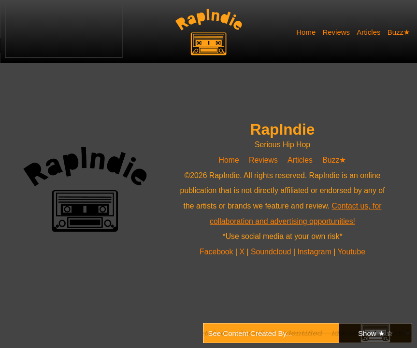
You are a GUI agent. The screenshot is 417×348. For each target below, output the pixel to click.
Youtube (351, 252)
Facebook (217, 252)
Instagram (315, 252)
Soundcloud (272, 252)
